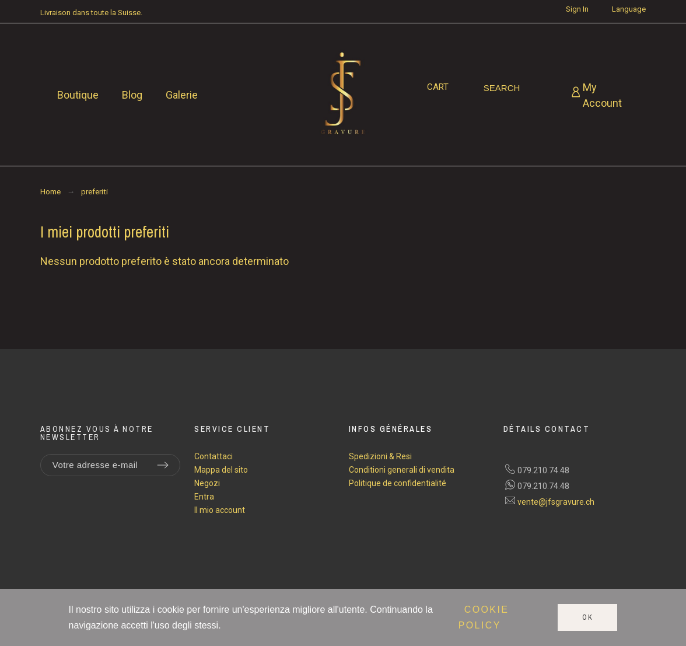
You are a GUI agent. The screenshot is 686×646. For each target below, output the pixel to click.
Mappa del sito (221, 469)
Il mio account (219, 510)
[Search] (502, 88)
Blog (132, 95)
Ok (587, 617)
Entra (204, 496)
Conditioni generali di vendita (401, 469)
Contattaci (213, 456)
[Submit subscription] (163, 465)
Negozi (207, 483)
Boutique (78, 95)
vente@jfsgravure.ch (555, 502)
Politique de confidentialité (397, 483)
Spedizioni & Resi (380, 456)
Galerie (182, 95)
